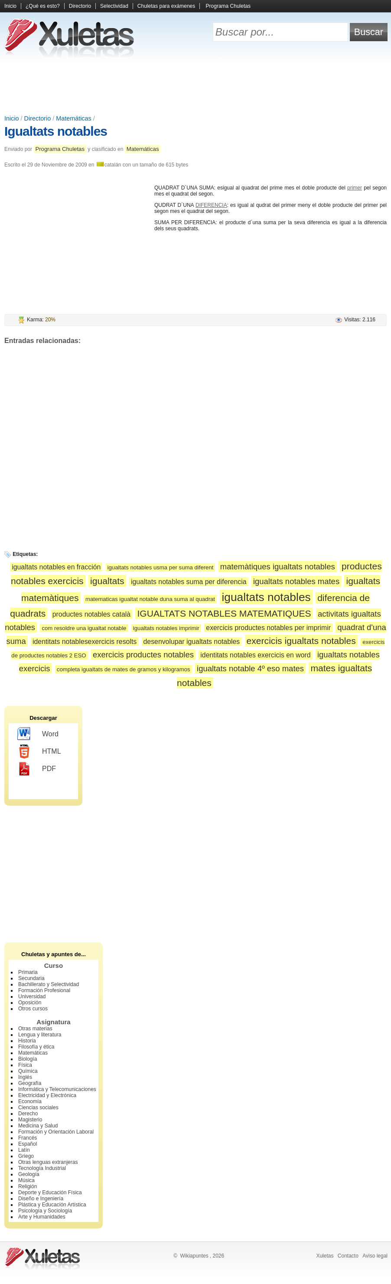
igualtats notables (266, 597)
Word (38, 734)
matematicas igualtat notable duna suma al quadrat (150, 599)
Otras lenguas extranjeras (48, 1162)
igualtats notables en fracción (56, 567)
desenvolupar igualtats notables (191, 641)
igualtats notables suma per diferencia (189, 581)
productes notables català (91, 614)
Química (28, 1071)
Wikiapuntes (194, 1256)
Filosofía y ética (36, 1047)
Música (26, 1180)
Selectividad (114, 6)
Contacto (348, 1256)
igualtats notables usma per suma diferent (161, 567)
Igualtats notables (55, 131)
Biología (27, 1059)
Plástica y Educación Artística (52, 1205)
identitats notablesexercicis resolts (85, 641)
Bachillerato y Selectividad (48, 984)
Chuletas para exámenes (166, 6)
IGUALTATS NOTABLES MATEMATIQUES (224, 613)
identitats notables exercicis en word (255, 655)
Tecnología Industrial (42, 1168)
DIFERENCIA (211, 205)
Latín (24, 1150)
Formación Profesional (44, 990)
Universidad (32, 996)
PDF (36, 769)
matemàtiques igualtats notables (277, 566)
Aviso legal (375, 1256)
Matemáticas (73, 118)
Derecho (28, 1114)
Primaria (28, 972)
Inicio (10, 6)
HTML (39, 751)
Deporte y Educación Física (50, 1192)
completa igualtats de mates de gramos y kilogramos (123, 669)
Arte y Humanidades (41, 1217)
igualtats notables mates (296, 581)
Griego (26, 1156)
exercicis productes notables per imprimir (268, 627)
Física (25, 1065)
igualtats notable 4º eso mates (250, 668)
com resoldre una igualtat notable (84, 628)
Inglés (25, 1077)
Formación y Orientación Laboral (56, 1132)
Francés (27, 1138)
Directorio (80, 6)
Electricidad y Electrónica (47, 1095)
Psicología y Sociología (45, 1211)
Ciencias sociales (38, 1107)
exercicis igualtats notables (301, 641)
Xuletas (324, 1256)
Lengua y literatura (39, 1035)
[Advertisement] (195, 86)
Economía (30, 1101)
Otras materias (35, 1029)
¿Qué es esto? (43, 6)
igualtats (107, 581)
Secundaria (31, 978)
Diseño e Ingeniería (40, 1199)
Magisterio (30, 1120)
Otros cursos (33, 1009)
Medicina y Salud (38, 1126)
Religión (27, 1186)
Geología (28, 1174)
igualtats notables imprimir (166, 628)
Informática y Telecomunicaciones (57, 1089)
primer (354, 188)
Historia (27, 1041)
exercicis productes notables (143, 654)
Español (27, 1144)
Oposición (29, 1003)
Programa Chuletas (228, 6)
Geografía (29, 1083)
